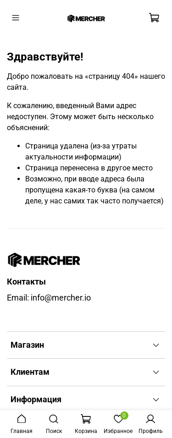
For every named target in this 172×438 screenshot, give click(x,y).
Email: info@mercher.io (49, 297)
